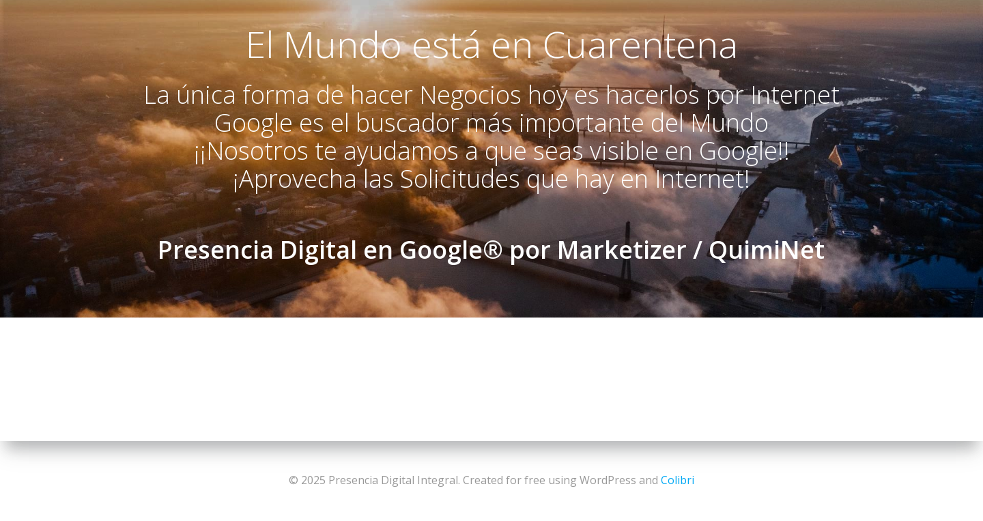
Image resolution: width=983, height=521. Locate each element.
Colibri (677, 480)
